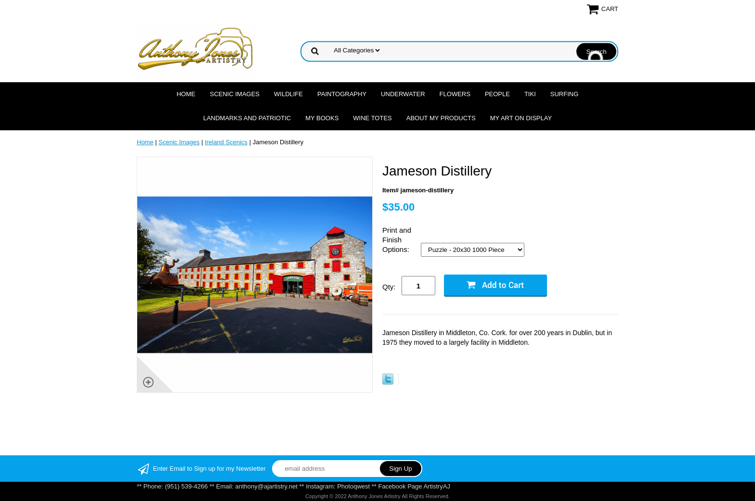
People (497, 94)
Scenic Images (235, 94)
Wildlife (288, 94)
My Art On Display (521, 118)
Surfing (564, 94)
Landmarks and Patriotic (247, 118)
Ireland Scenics (226, 142)
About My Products (441, 118)
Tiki (530, 94)
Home (186, 94)
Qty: (389, 287)
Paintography (341, 94)
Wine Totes (372, 118)
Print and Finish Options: (396, 239)
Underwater (403, 94)
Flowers (455, 94)
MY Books (321, 118)
